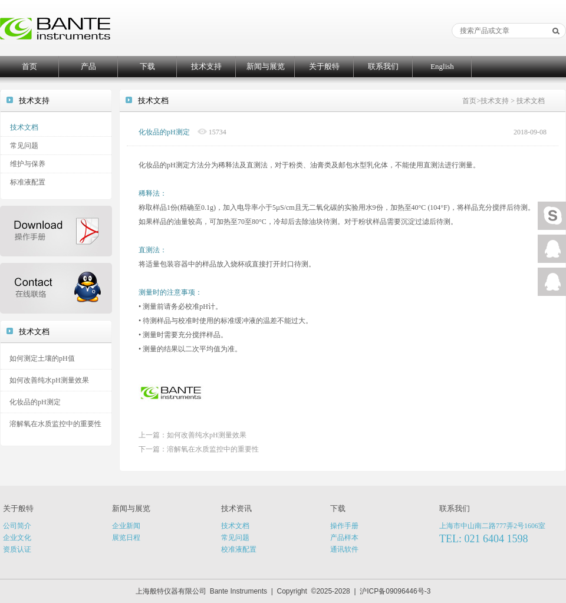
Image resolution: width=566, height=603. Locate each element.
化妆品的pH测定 (35, 402)
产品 (88, 66)
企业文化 (17, 537)
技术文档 (24, 127)
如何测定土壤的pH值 (42, 358)
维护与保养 (27, 164)
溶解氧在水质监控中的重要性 (55, 424)
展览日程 (126, 537)
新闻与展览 (265, 66)
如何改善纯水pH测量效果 (49, 380)
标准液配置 (27, 182)
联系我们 (383, 66)
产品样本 (344, 537)
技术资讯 (236, 508)
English (442, 66)
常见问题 (24, 145)
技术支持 (206, 66)
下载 (147, 66)
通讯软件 (344, 549)
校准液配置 (238, 549)
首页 (29, 66)
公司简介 (17, 526)
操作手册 (344, 526)
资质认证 (17, 549)
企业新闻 (126, 526)
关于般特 (324, 66)
